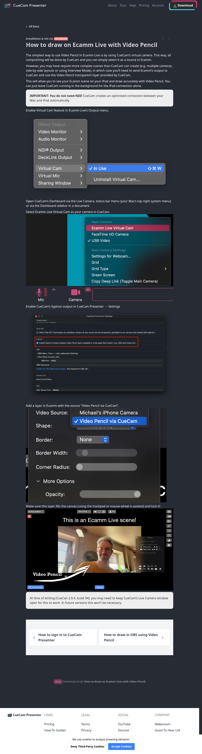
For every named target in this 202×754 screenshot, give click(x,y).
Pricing (144, 5)
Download (183, 5)
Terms (85, 724)
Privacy (86, 730)
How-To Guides (55, 730)
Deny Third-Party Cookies (87, 746)
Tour (123, 5)
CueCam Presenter (24, 715)
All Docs (32, 26)
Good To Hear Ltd (167, 730)
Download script (100, 681)
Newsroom (163, 724)
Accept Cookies (121, 746)
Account (158, 5)
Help (132, 5)
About (112, 5)
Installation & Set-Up (39, 38)
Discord (123, 730)
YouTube (124, 724)
